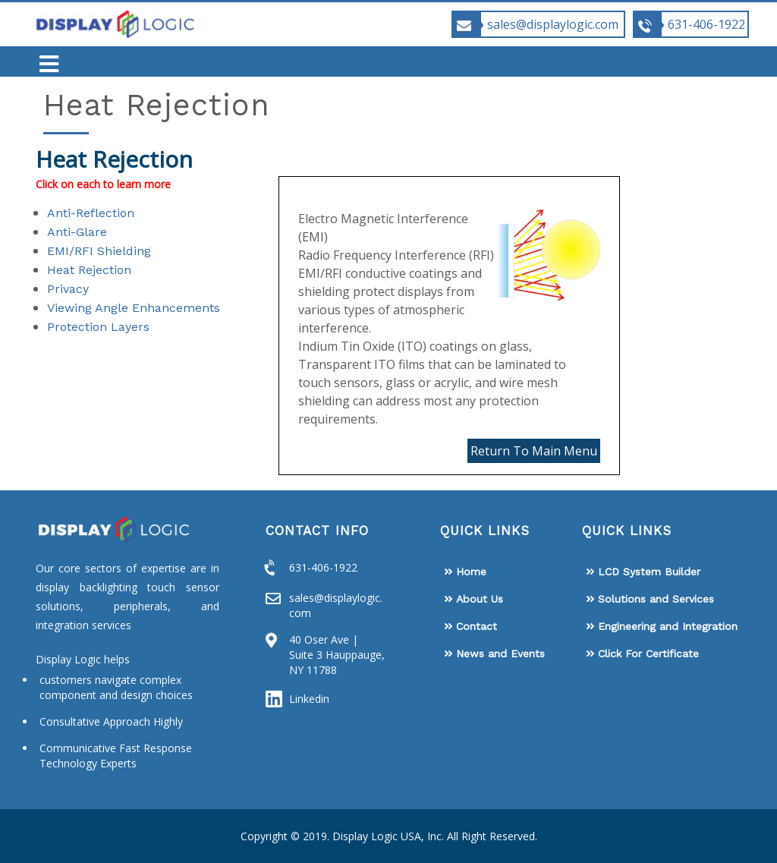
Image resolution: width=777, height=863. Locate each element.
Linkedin (309, 698)
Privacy (68, 289)
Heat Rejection (89, 270)
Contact (476, 626)
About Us (479, 599)
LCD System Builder (649, 571)
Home (471, 571)
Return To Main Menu (533, 451)
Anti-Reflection (90, 213)
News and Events (500, 653)
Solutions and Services (656, 599)
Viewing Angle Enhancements (133, 308)
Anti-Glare (77, 232)
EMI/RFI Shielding (99, 251)
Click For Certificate (648, 653)
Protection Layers (98, 327)
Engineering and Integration (668, 626)
